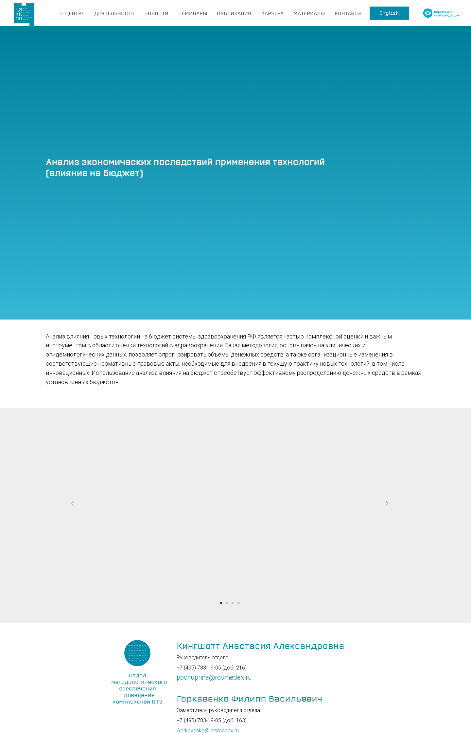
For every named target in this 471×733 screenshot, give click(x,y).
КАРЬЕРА (272, 13)
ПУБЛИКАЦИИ (234, 13)
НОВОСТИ (156, 13)
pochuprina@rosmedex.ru (214, 677)
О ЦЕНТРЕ (72, 13)
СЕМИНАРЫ (192, 13)
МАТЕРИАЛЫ (309, 13)
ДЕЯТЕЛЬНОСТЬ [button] (114, 13)
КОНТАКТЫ (348, 13)
